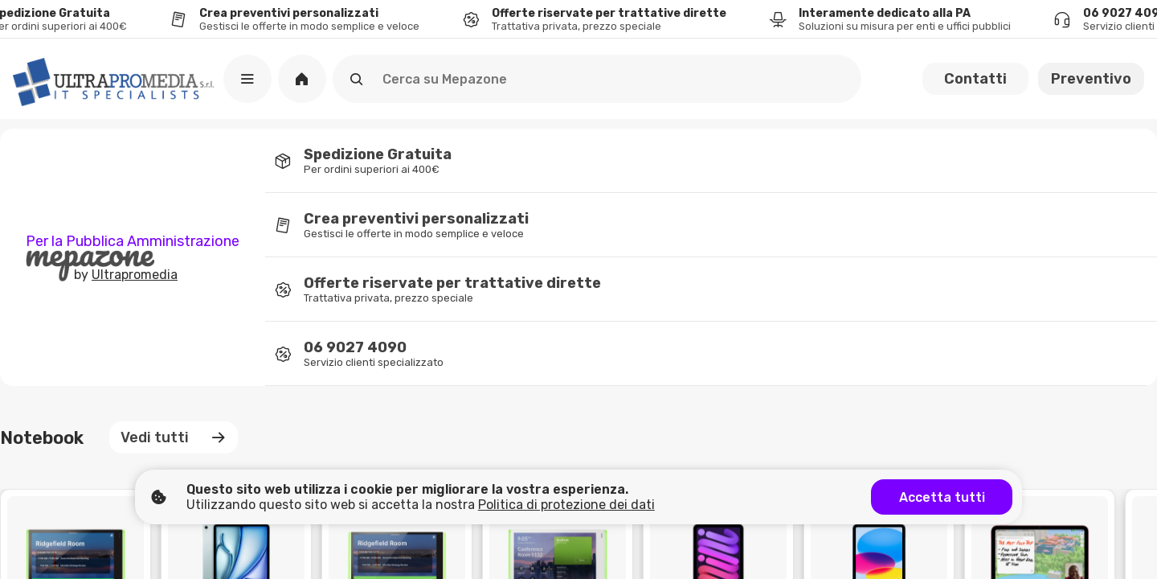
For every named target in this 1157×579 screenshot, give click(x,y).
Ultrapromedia (135, 274)
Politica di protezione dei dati (566, 504)
